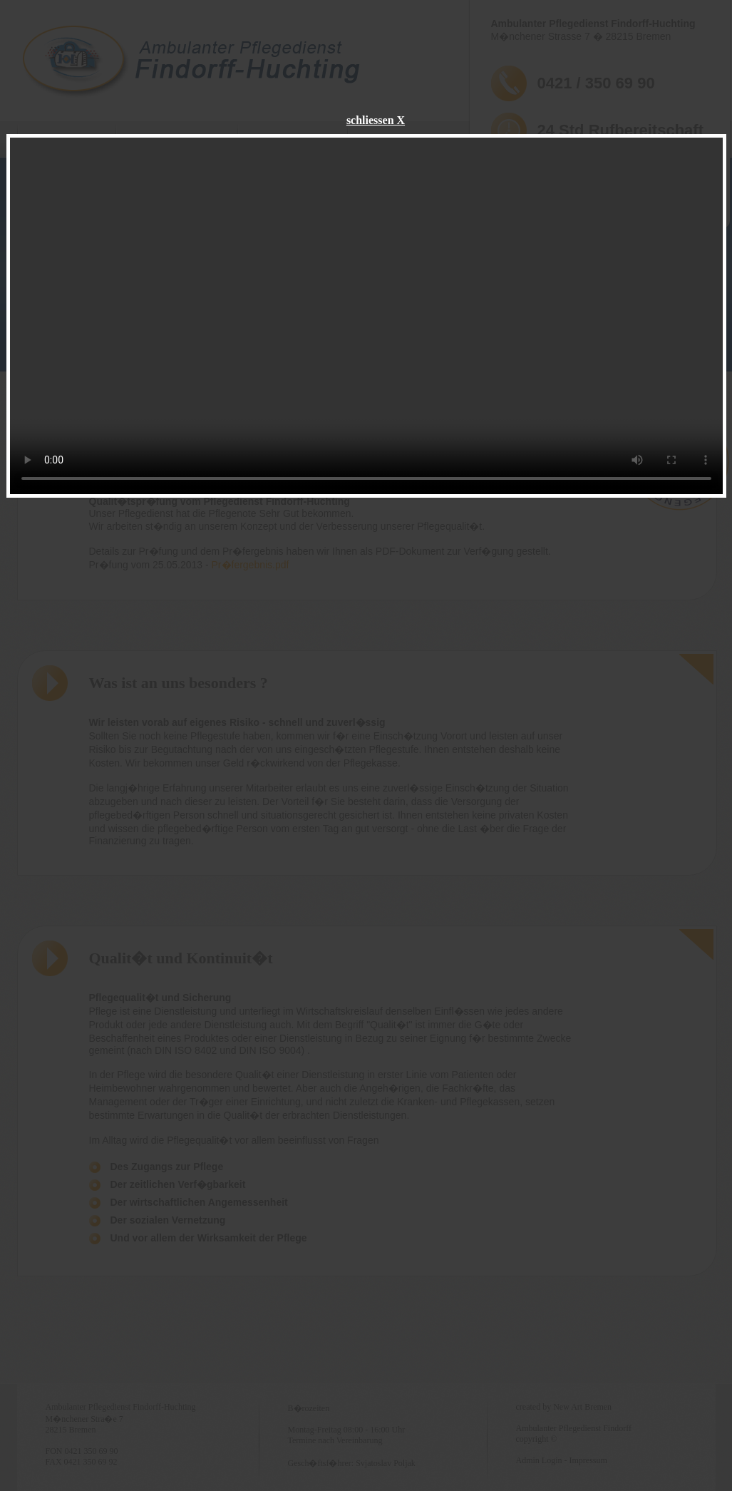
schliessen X (375, 120)
